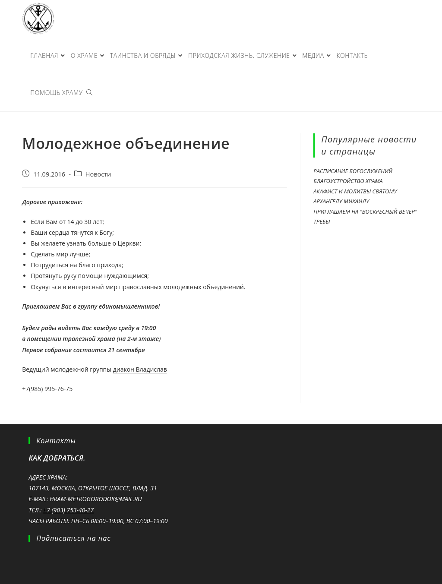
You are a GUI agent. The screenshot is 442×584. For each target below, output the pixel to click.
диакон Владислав (140, 369)
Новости (98, 174)
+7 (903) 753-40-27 (68, 510)
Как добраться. (56, 458)
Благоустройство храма (347, 181)
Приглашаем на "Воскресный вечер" (365, 211)
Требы (321, 221)
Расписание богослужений (352, 171)
